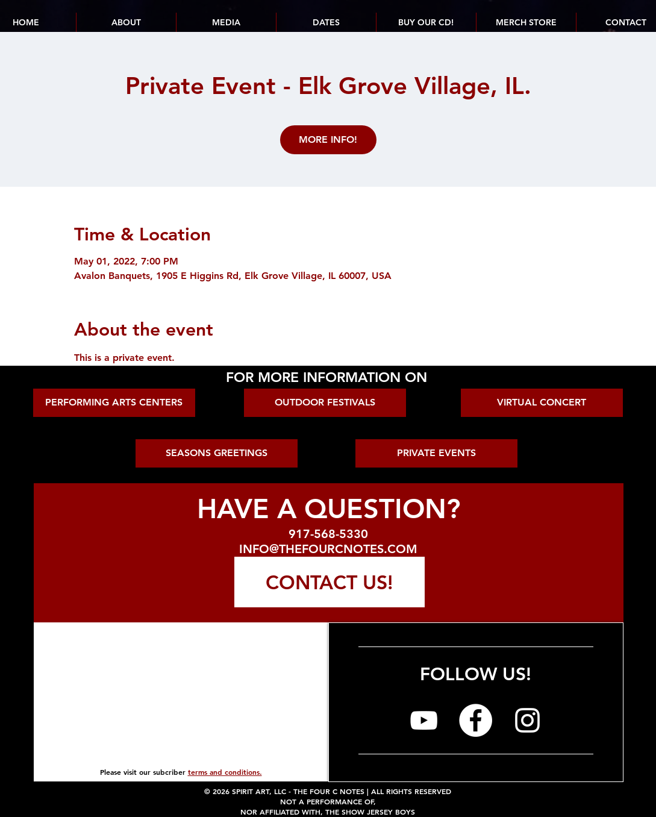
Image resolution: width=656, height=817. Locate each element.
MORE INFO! (328, 139)
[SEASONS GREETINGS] (217, 453)
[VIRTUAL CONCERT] (542, 403)
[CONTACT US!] (329, 582)
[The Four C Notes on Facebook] (475, 720)
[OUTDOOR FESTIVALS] (325, 403)
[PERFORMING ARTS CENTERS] (114, 403)
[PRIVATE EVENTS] (436, 453)
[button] (326, 22)
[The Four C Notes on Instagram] (527, 720)
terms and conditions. (225, 772)
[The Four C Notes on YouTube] (423, 720)
